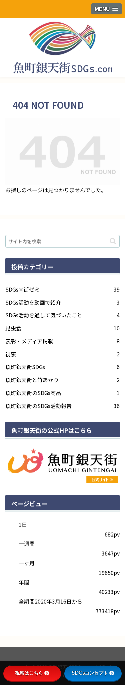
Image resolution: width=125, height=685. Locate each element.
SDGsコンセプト (93, 673)
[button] (113, 241)
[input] (62, 241)
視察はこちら (32, 673)
